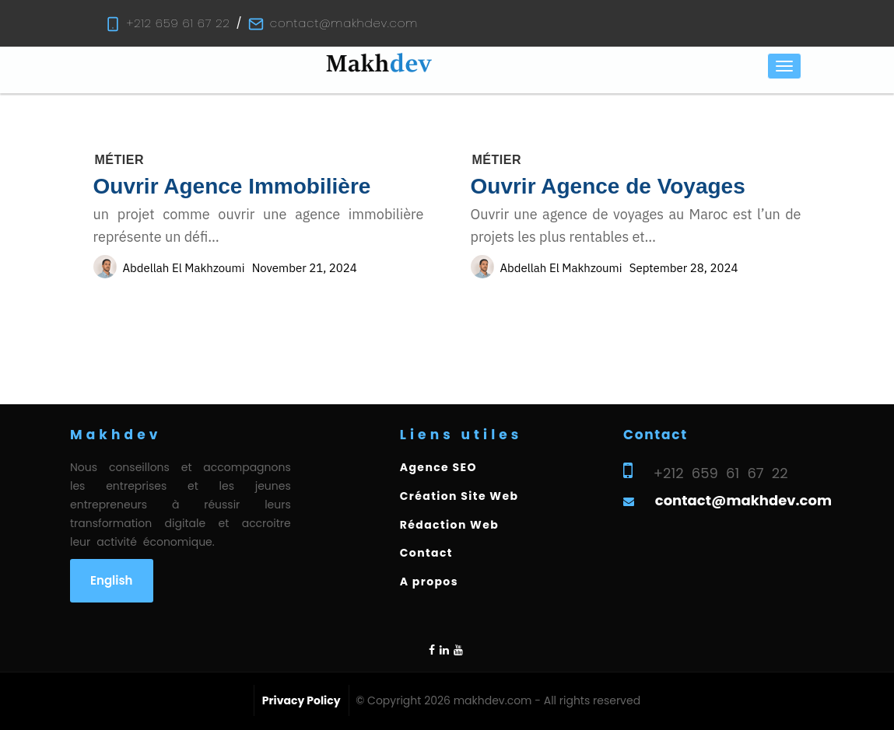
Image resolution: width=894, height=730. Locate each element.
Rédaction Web (449, 525)
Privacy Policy (301, 700)
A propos (429, 581)
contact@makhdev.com (344, 23)
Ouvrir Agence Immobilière (232, 186)
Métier (119, 159)
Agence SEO (438, 467)
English (111, 580)
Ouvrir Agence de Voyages (608, 186)
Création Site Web (459, 496)
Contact (426, 553)
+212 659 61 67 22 (178, 23)
